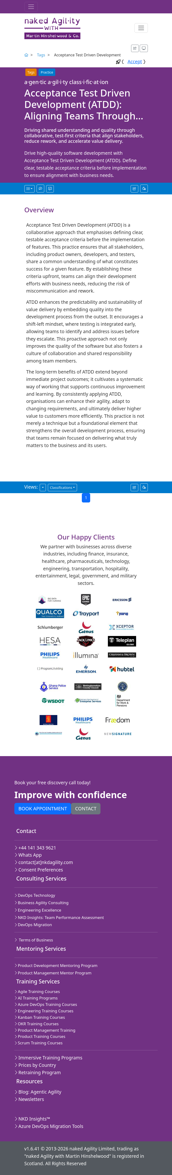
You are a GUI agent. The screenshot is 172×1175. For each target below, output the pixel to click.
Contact (85, 808)
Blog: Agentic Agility (37, 1092)
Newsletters (29, 1099)
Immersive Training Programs (48, 1057)
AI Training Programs (36, 998)
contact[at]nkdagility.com (43, 862)
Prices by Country (35, 1065)
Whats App (28, 855)
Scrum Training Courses (38, 1043)
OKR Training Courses (36, 1023)
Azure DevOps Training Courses (45, 1004)
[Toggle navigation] (31, 6)
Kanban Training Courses (39, 1017)
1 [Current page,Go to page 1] (86, 497)
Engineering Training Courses (43, 1011)
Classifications (61, 487)
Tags (41, 55)
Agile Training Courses (37, 991)
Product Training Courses (39, 1036)
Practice (47, 72)
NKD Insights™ (32, 1119)
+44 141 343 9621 (35, 847)
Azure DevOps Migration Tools (48, 1126)
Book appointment (42, 808)
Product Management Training (44, 1030)
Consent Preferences (38, 869)
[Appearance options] (144, 48)
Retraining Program (37, 1072)
